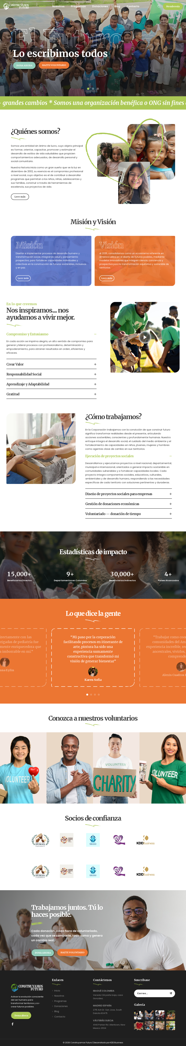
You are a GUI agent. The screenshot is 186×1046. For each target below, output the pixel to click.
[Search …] (159, 6)
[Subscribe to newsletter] (170, 993)
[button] (173, 6)
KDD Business (116, 1042)
